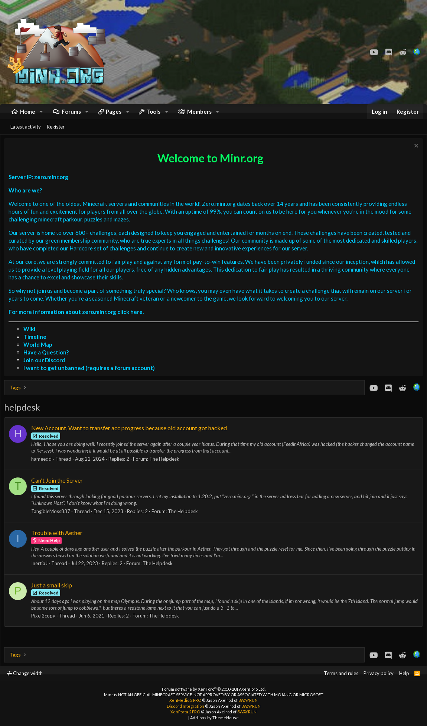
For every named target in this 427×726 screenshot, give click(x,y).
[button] (41, 115)
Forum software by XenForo (213, 689)
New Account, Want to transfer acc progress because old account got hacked (131, 437)
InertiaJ (41, 573)
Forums (71, 115)
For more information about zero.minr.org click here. (78, 321)
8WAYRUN (248, 700)
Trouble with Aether (58, 541)
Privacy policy (379, 674)
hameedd (43, 468)
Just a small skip (53, 594)
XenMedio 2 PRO (185, 700)
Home (27, 115)
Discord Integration (185, 706)
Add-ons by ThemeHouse (214, 717)
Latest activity (25, 134)
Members (199, 115)
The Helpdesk (166, 468)
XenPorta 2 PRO (185, 712)
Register (56, 134)
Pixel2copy (45, 625)
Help (404, 674)
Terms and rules (341, 674)
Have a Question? (48, 361)
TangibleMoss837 (52, 521)
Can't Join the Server (59, 489)
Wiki (31, 338)
